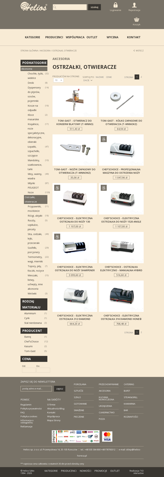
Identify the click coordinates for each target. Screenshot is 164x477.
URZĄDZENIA (105, 405)
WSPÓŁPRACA (74, 37)
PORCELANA (80, 384)
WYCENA (112, 37)
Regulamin (26, 404)
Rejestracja (134, 7)
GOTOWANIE (80, 403)
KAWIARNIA (129, 403)
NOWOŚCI (85, 470)
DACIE (86, 80)
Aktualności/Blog (55, 408)
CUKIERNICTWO (107, 412)
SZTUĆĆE (78, 390)
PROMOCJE (100, 470)
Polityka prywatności (31, 408)
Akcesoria (45, 50)
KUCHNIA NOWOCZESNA (106, 398)
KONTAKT (134, 37)
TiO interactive (139, 472)
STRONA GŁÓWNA (29, 50)
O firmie (51, 404)
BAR (126, 410)
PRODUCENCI (53, 37)
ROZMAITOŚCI (131, 416)
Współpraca (53, 416)
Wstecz (138, 50)
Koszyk (136, 21)
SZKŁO (77, 397)
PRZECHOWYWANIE (109, 384)
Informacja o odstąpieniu (27, 421)
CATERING (129, 384)
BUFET (127, 390)
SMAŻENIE (79, 410)
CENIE (109, 77)
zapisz (59, 388)
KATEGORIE (51, 470)
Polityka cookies (29, 416)
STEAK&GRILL (130, 397)
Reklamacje (26, 426)
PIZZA (102, 418)
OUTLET (92, 37)
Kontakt (51, 412)
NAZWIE (100, 77)
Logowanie (115, 7)
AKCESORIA (104, 390)
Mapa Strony (54, 420)
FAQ (23, 412)
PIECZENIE (79, 416)
